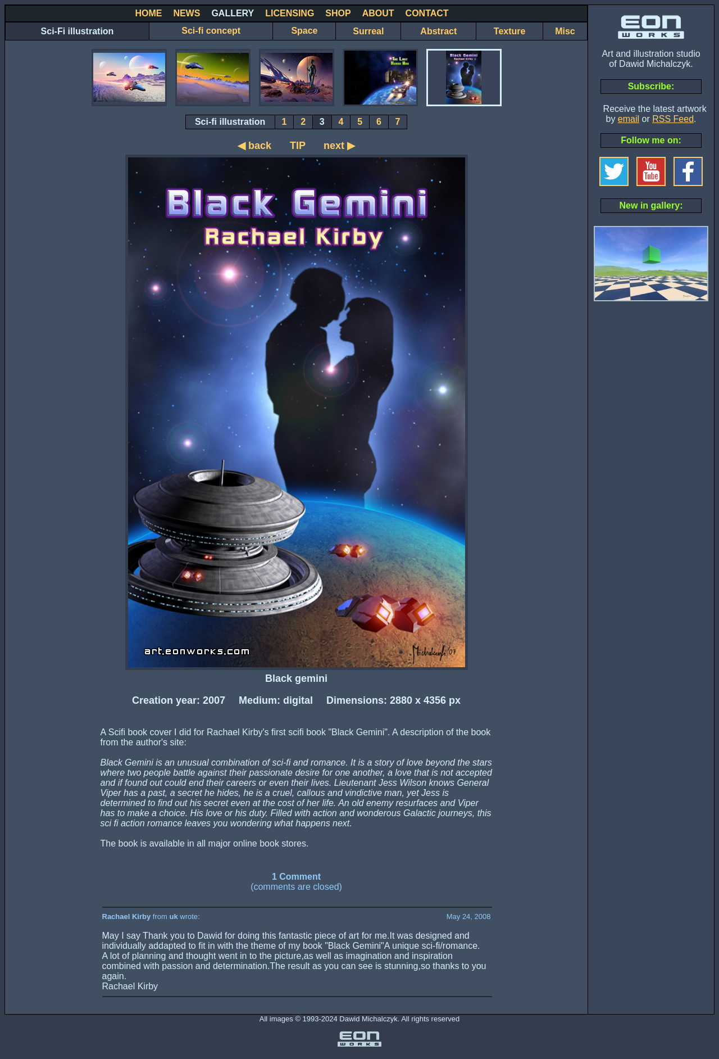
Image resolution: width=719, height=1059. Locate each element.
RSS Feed (673, 119)
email (628, 119)
